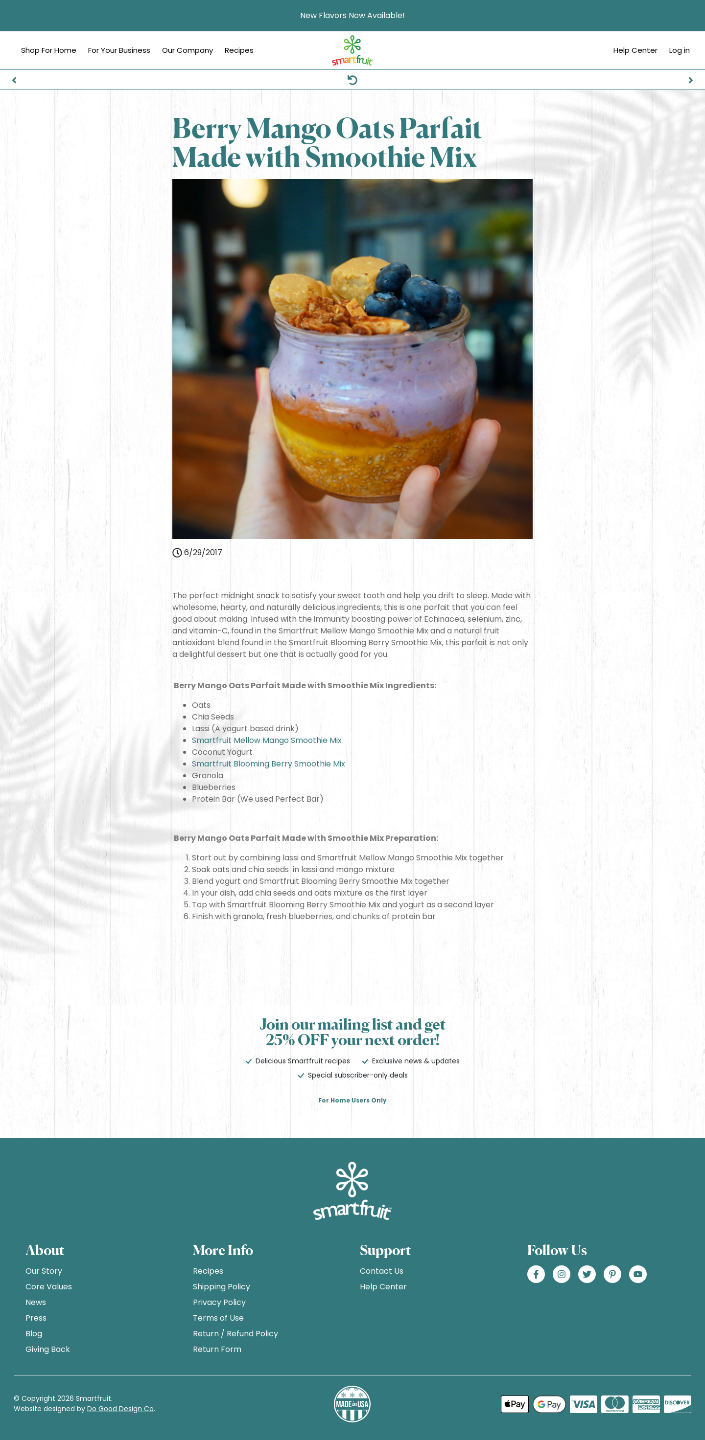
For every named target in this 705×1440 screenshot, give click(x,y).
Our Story (43, 1271)
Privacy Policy (219, 1302)
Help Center (635, 50)
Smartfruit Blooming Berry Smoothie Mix (268, 763)
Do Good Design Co (120, 1409)
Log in (679, 50)
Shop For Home (48, 50)
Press (36, 1318)
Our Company (187, 50)
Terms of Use (218, 1318)
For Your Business (119, 50)
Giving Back (47, 1349)
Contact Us (381, 1271)
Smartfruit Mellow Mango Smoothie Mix (267, 740)
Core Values (48, 1286)
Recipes (239, 50)
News (35, 1302)
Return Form (217, 1349)
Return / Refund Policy (235, 1333)
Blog (33, 1333)
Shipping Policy (221, 1286)
